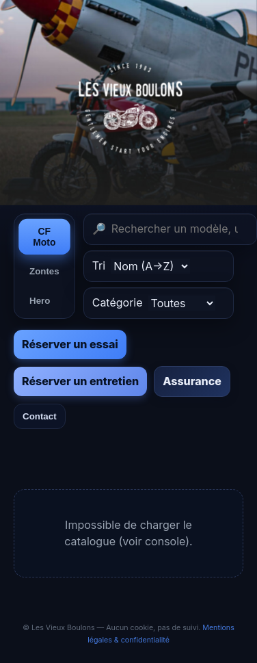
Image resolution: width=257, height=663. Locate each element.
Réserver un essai (70, 344)
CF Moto (44, 237)
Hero (39, 301)
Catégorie (153, 303)
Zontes (44, 271)
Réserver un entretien (80, 381)
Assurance (192, 381)
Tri (141, 266)
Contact (40, 416)
